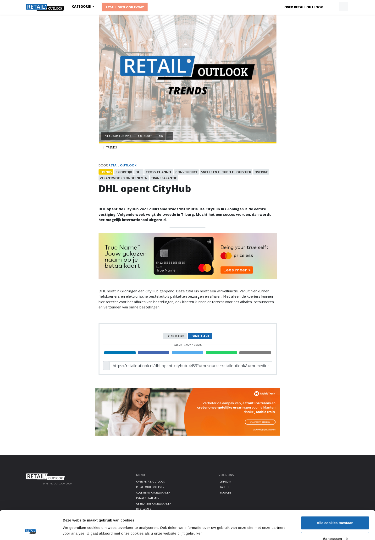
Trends (111, 147)
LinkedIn (225, 481)
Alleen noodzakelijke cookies (335, 527)
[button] (332, 7)
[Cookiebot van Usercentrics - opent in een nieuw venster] (31, 530)
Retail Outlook (123, 165)
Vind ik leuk (176, 336)
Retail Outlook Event (125, 7)
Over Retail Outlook (303, 7)
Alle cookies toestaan (335, 496)
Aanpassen (335, 512)
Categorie (82, 6)
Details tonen (74, 519)
